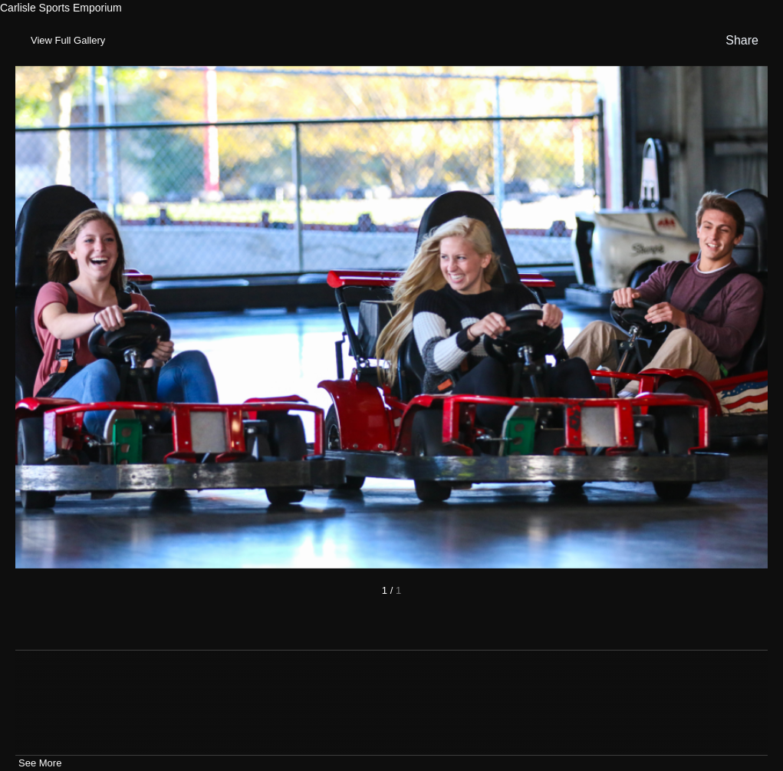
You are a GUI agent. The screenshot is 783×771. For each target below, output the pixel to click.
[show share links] (739, 40)
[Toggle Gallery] (66, 40)
